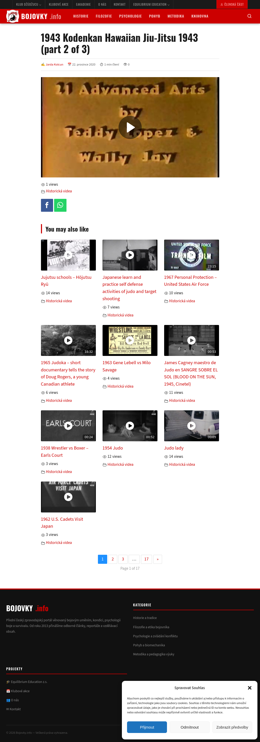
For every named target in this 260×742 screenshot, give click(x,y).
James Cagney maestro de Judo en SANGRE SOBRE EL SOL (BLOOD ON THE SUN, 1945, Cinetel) (191, 373)
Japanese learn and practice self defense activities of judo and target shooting (130, 288)
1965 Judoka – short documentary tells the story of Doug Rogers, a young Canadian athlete (68, 373)
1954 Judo (113, 448)
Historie (80, 16)
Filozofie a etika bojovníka (151, 627)
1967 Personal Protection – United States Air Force (190, 281)
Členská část (232, 4)
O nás (102, 4)
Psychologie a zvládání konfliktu (155, 636)
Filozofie (104, 16)
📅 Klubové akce (18, 691)
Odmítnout (190, 727)
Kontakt (120, 4)
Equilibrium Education (151, 4)
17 (146, 559)
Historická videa (59, 191)
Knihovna (199, 16)
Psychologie (130, 16)
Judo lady (174, 448)
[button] (249, 687)
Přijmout (147, 727)
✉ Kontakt (13, 709)
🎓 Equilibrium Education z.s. (26, 682)
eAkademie (83, 4)
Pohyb (155, 16)
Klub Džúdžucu (28, 4)
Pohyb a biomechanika (149, 645)
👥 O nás (12, 700)
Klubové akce (59, 4)
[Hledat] (249, 16)
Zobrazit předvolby (232, 727)
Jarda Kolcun (54, 64)
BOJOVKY (33, 16)
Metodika (175, 16)
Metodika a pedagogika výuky (153, 654)
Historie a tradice (145, 618)
